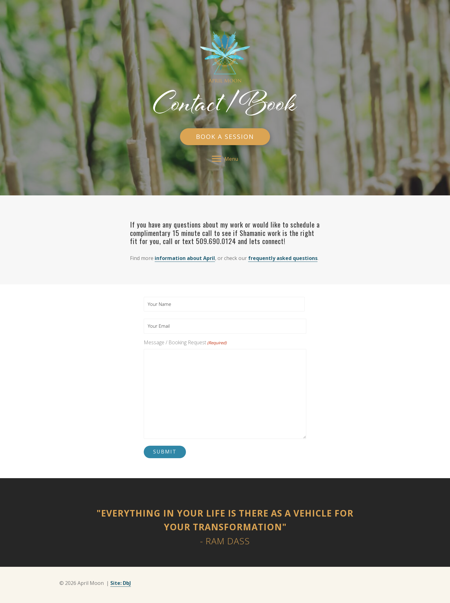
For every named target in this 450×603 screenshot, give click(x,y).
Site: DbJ (120, 583)
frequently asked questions (283, 258)
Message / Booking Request (185, 342)
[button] (225, 136)
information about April (185, 258)
